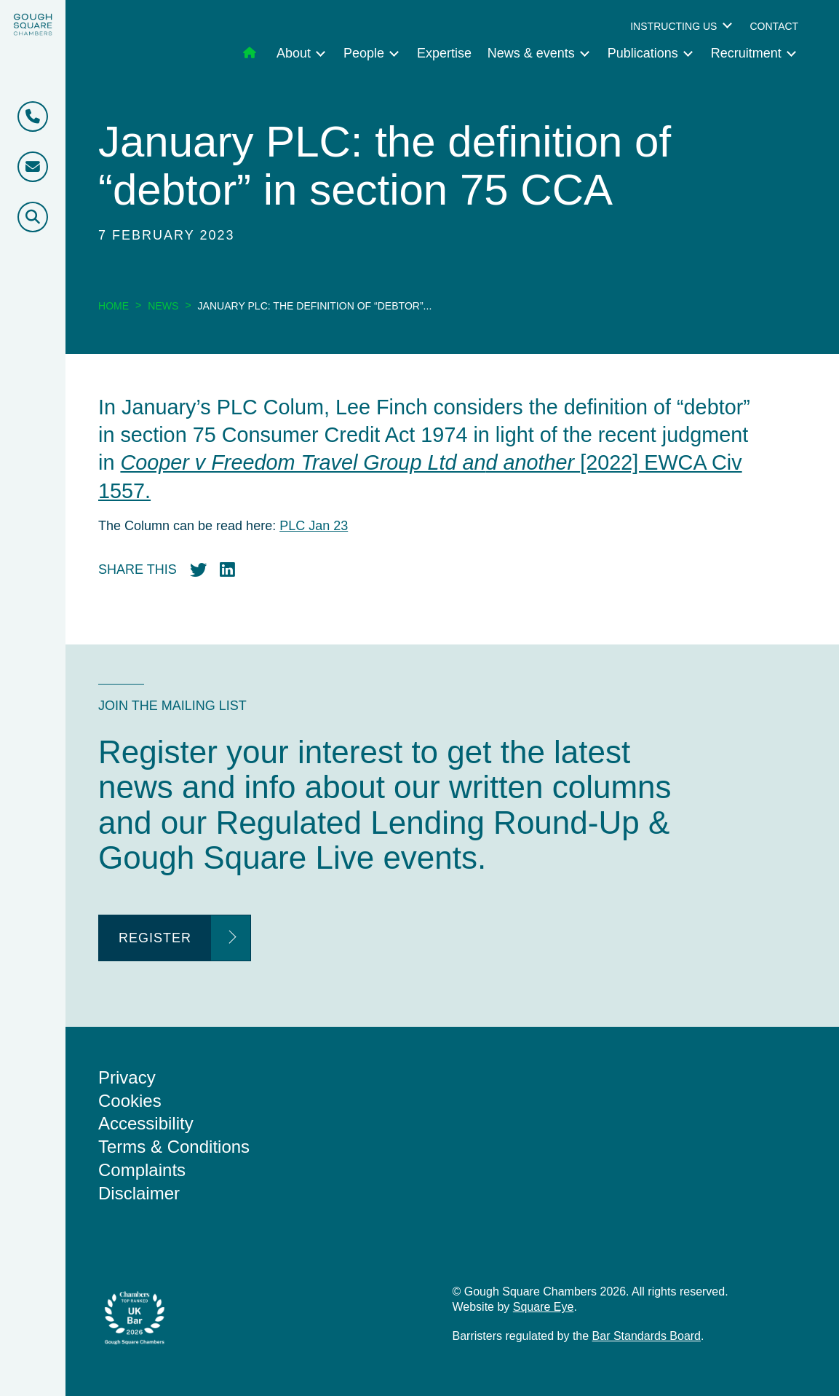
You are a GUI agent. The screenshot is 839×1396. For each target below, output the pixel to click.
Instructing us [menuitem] (673, 26)
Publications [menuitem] (643, 53)
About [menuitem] (294, 53)
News (163, 306)
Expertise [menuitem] (444, 53)
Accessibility (146, 1123)
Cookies (130, 1101)
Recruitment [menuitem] (746, 53)
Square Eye (543, 1307)
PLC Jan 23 (313, 525)
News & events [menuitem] (531, 53)
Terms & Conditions (174, 1146)
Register (155, 938)
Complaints (142, 1170)
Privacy (127, 1077)
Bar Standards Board (646, 1336)
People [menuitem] (363, 53)
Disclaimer (139, 1193)
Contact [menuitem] (773, 26)
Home (113, 306)
